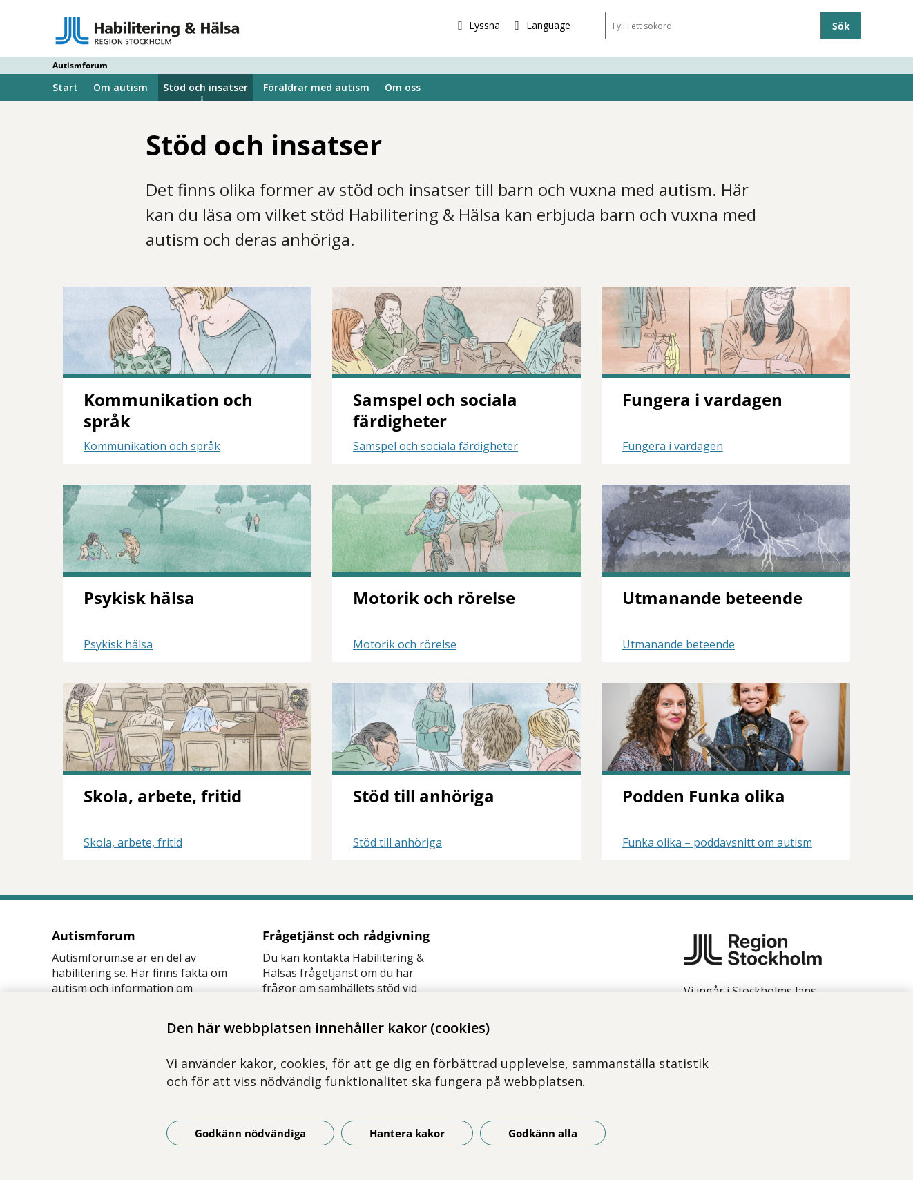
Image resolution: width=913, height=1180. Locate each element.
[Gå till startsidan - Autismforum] (147, 30)
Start (65, 87)
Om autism (120, 87)
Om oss (403, 87)
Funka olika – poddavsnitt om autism (717, 842)
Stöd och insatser (205, 87)
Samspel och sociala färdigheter (435, 446)
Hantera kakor (407, 1133)
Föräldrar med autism (316, 87)
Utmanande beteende (678, 644)
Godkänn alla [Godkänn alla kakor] (542, 1133)
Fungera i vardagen (672, 446)
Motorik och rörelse (404, 644)
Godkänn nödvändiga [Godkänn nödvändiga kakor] (250, 1133)
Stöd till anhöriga (397, 842)
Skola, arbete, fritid (133, 842)
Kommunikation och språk (152, 446)
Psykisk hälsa (118, 644)
